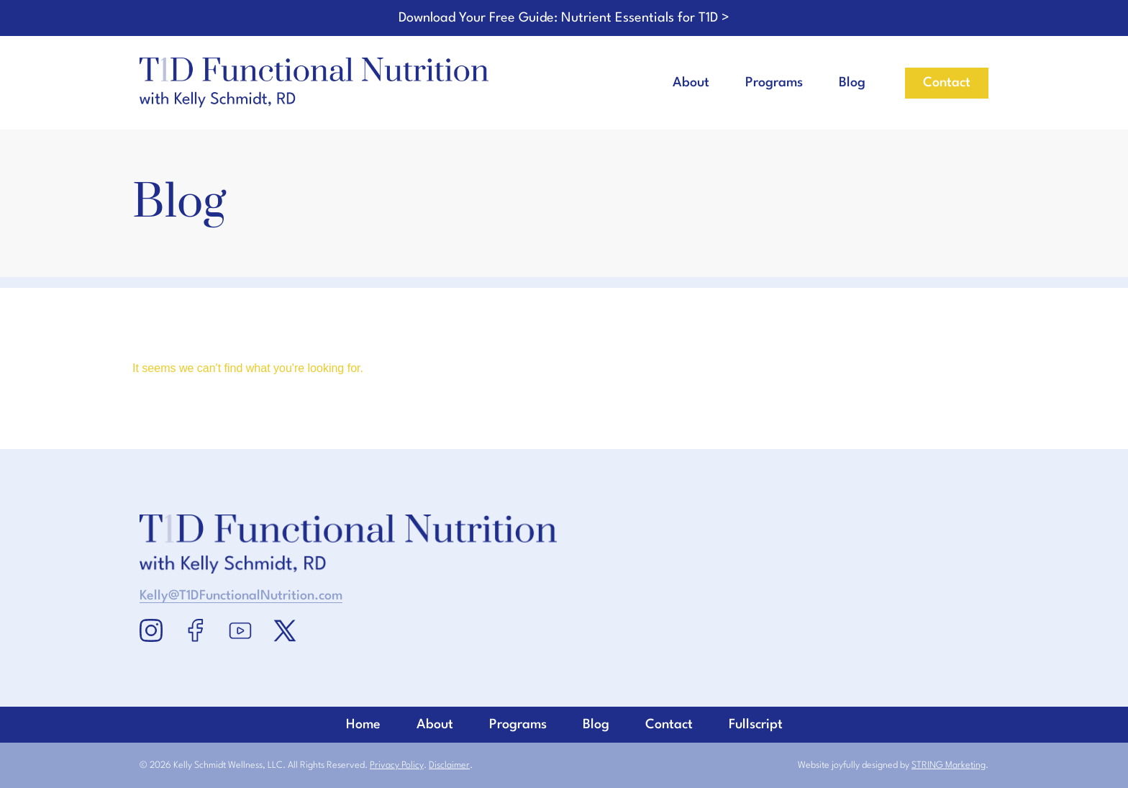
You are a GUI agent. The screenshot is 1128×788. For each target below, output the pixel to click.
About (691, 82)
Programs (774, 82)
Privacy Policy (397, 765)
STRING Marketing (948, 765)
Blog (852, 82)
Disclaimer (449, 765)
